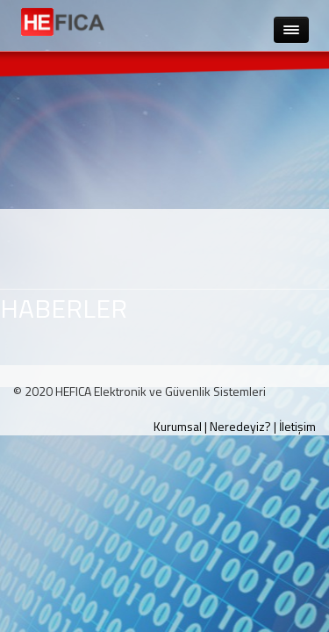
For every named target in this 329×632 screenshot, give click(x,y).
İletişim (297, 426)
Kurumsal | (180, 426)
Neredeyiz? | (243, 426)
